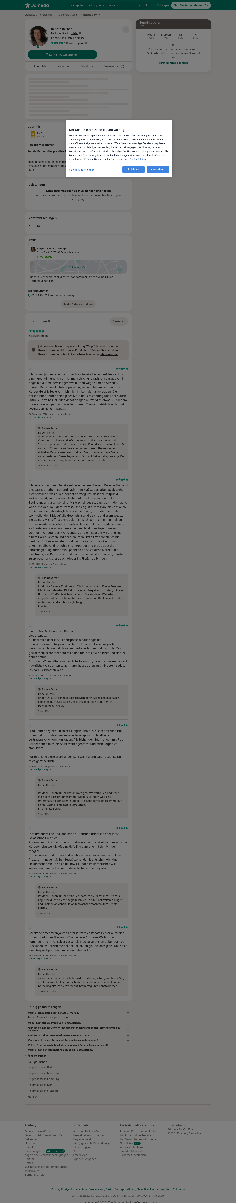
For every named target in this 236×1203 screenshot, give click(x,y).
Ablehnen (133, 169)
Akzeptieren (158, 169)
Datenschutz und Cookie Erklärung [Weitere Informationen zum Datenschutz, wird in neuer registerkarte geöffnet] (129, 159)
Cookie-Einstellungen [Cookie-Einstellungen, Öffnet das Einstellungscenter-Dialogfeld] (82, 169)
